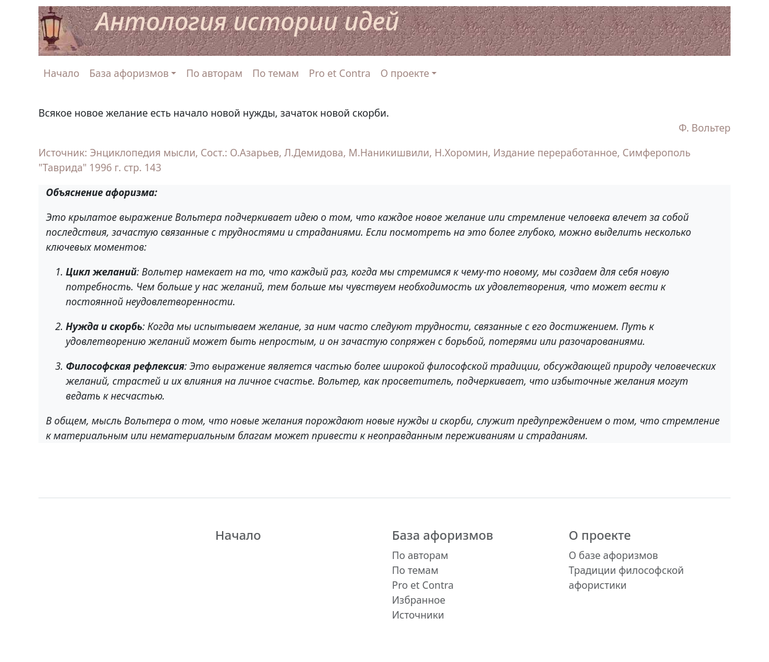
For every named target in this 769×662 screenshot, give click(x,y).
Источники (418, 615)
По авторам (214, 73)
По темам (275, 73)
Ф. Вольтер (704, 128)
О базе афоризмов (613, 555)
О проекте (600, 535)
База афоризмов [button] (129, 73)
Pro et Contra (340, 73)
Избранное (418, 600)
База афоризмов (442, 535)
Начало (61, 73)
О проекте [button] (405, 73)
